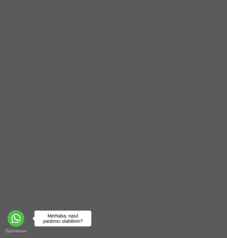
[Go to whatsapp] (16, 218)
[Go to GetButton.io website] (15, 231)
